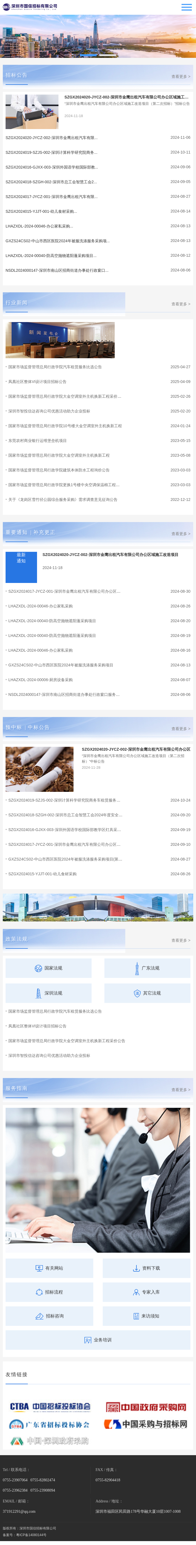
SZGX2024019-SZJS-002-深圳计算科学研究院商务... (51, 152)
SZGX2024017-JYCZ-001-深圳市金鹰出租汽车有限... (52, 196)
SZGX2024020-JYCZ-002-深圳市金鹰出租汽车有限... (52, 137)
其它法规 (147, 993)
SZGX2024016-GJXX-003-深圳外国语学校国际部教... (52, 167)
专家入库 (146, 1292)
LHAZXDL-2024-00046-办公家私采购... (39, 226)
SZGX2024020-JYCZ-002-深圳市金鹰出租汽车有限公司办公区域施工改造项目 (110, 554)
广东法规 (147, 968)
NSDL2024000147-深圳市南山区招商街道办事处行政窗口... (57, 270)
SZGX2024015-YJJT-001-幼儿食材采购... (41, 211)
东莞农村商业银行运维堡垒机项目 (37, 440)
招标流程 (49, 1292)
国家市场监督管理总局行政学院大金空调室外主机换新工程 (59, 455)
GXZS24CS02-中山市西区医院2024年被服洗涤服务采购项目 (60, 665)
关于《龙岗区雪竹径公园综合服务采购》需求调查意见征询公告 (62, 499)
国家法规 (48, 968)
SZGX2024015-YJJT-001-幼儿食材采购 (42, 874)
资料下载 (146, 1268)
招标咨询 (49, 1316)
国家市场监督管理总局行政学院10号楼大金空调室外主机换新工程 (65, 426)
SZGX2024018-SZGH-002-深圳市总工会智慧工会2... (51, 182)
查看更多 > (180, 76)
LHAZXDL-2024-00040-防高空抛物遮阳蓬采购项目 (52, 621)
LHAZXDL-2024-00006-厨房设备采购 (40, 680)
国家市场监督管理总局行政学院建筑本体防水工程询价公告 (59, 470)
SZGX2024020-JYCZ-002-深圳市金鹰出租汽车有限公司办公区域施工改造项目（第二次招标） (127, 97)
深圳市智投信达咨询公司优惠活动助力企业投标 (49, 411)
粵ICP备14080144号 (31, 1535)
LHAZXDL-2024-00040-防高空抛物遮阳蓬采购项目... (51, 255)
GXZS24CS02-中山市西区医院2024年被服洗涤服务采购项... (58, 241)
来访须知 (146, 1316)
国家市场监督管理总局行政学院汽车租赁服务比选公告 (55, 367)
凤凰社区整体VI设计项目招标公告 (37, 381)
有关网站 (49, 1268)
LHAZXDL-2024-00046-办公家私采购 (40, 606)
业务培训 (98, 1340)
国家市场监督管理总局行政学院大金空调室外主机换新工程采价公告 (66, 1041)
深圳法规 (48, 993)
